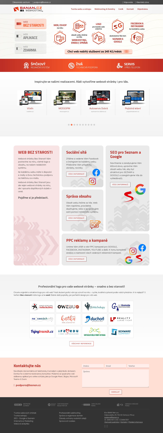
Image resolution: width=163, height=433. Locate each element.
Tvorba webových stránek (25, 413)
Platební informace (135, 422)
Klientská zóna (143, 2)
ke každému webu (136, 25)
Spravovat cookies (67, 421)
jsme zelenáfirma (95, 405)
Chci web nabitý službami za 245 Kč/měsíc (94, 51)
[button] (69, 125)
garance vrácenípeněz (131, 405)
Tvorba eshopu (20, 415)
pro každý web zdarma (98, 26)
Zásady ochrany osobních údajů (72, 418)
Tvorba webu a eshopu (81, 9)
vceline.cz (30, 111)
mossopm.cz (64, 111)
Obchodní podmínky (111, 422)
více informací (76, 174)
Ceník (120, 9)
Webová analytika (21, 424)
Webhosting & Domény (105, 9)
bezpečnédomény (26, 405)
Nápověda (128, 2)
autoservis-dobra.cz (98, 111)
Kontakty (124, 422)
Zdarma (34, 49)
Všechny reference (81, 344)
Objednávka (142, 9)
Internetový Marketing (23, 421)
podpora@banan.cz (42, 2)
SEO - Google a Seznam (24, 418)
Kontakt (130, 9)
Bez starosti (34, 24)
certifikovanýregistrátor (62, 405)
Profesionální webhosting (69, 413)
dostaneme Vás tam (117, 39)
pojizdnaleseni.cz (133, 111)
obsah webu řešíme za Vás (79, 39)
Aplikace (34, 36)
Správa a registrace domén (71, 415)
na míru (60, 26)
